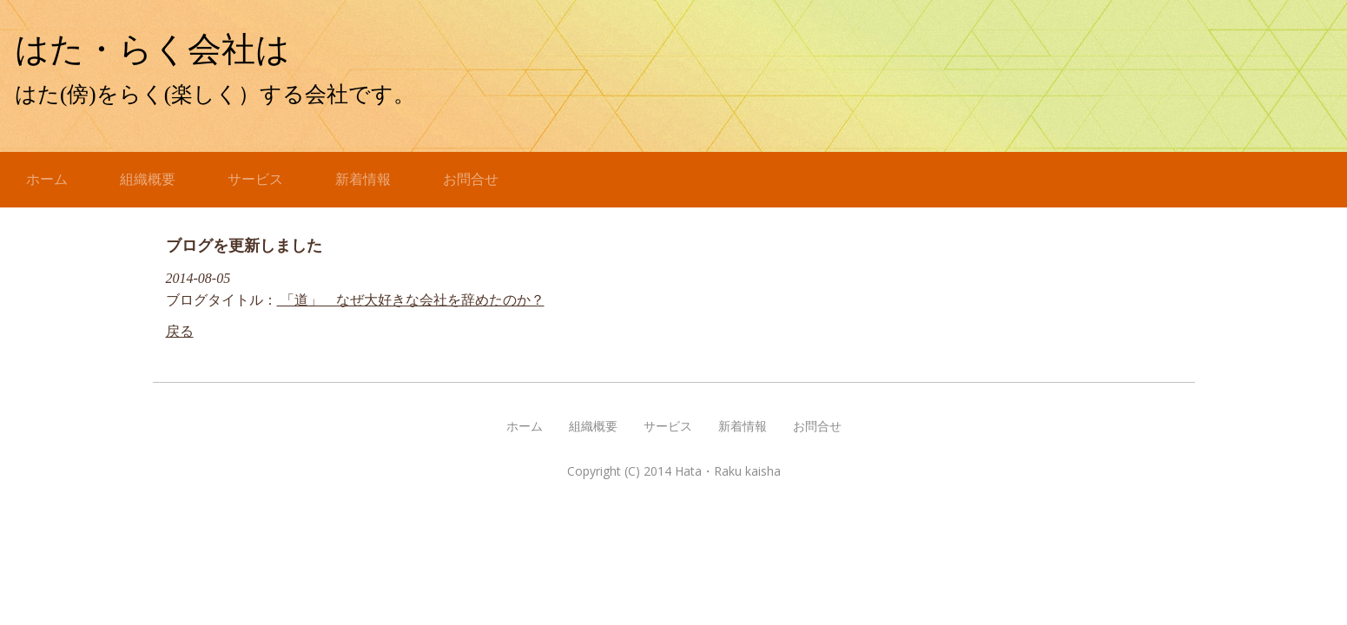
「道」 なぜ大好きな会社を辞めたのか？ (411, 300)
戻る (180, 331)
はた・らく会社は (169, 49)
